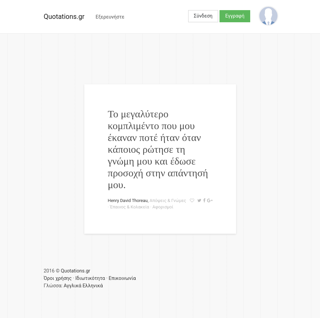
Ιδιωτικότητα (90, 278)
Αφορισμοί (162, 206)
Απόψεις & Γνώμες (168, 200)
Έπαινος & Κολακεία (129, 206)
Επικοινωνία (122, 278)
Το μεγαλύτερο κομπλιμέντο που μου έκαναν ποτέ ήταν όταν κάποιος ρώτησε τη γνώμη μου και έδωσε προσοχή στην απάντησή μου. (158, 149)
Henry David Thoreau (128, 200)
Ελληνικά (93, 286)
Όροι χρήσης (58, 278)
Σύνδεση (203, 16)
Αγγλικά (72, 286)
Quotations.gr (64, 16)
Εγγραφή (234, 16)
